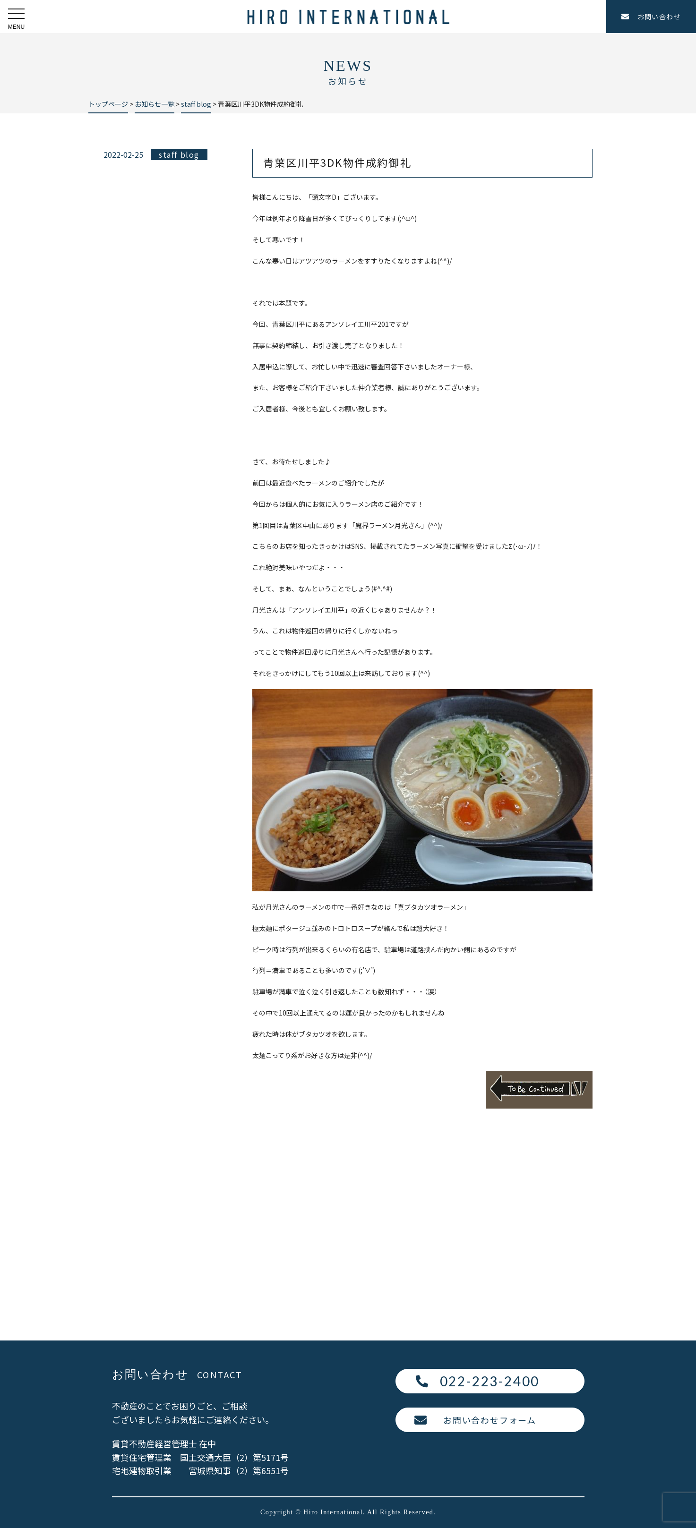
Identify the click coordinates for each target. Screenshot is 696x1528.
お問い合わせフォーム (489, 1420)
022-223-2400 (490, 1381)
